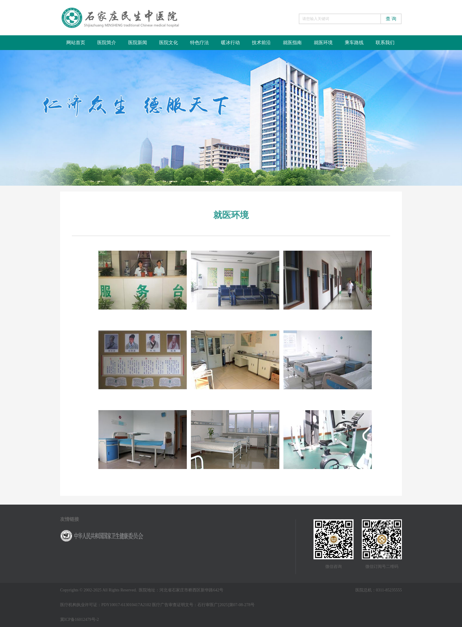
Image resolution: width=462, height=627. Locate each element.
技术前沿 (261, 42)
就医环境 (323, 42)
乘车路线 (354, 42)
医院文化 (168, 42)
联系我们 (385, 42)
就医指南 (292, 42)
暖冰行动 (230, 42)
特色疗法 (199, 42)
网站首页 (75, 42)
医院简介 (106, 42)
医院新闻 (137, 42)
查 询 (391, 18)
